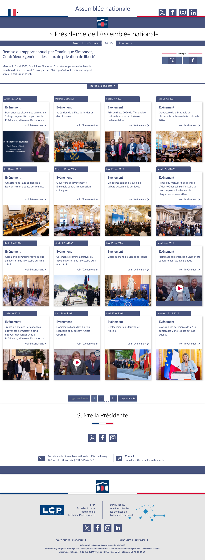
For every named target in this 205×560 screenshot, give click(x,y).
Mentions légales (53, 549)
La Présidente (92, 43)
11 (113, 398)
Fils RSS (136, 549)
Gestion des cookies (151, 549)
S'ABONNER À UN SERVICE (132, 540)
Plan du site (67, 549)
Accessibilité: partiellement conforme (91, 549)
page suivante (127, 398)
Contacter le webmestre (121, 549)
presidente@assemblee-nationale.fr (144, 460)
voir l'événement (36, 125)
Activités (109, 43)
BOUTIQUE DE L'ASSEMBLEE (69, 540)
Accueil (76, 43)
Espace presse (125, 43)
